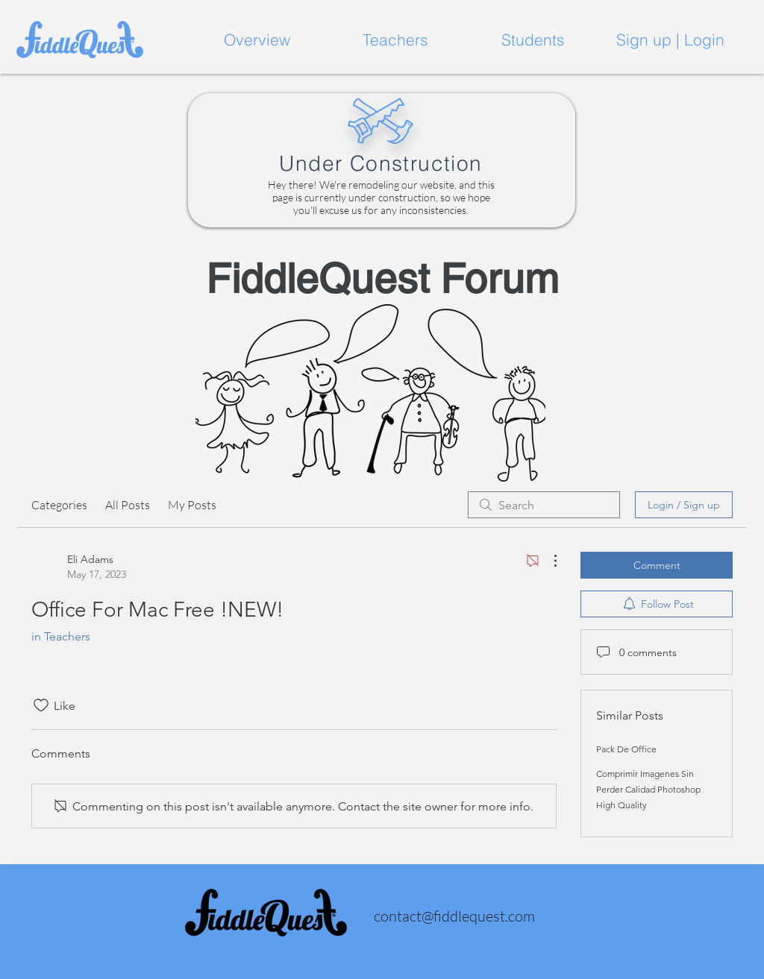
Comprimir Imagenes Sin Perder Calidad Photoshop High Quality (648, 789)
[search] (544, 504)
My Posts (192, 504)
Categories (59, 504)
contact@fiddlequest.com (454, 916)
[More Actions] (548, 561)
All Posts (127, 504)
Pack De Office (626, 749)
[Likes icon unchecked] (41, 705)
